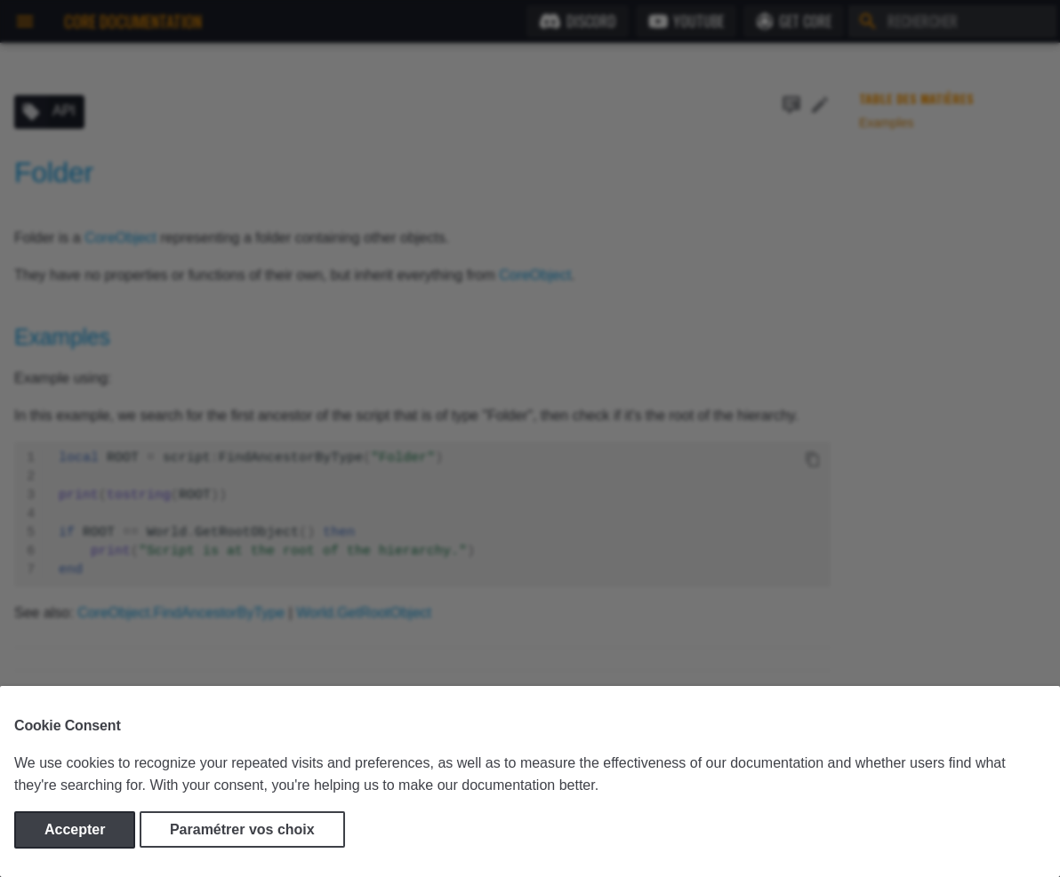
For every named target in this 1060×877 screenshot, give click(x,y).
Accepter (74, 829)
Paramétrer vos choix (242, 829)
